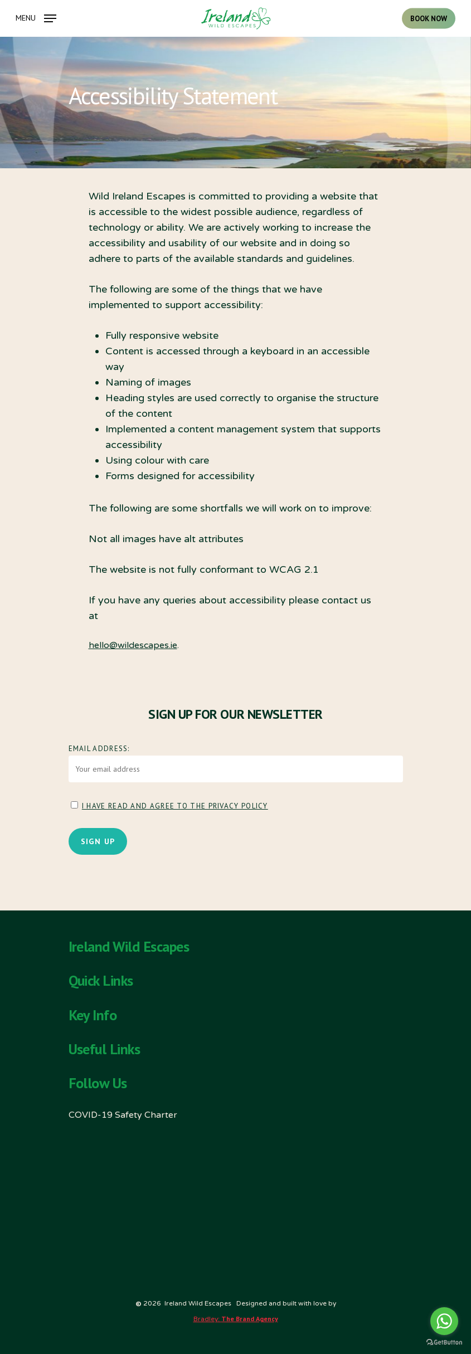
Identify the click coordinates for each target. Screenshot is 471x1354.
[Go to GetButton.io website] (444, 1342)
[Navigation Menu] (36, 18)
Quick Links (101, 981)
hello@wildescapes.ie (133, 645)
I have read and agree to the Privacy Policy (175, 806)
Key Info (93, 1015)
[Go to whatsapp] (444, 1321)
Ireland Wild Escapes (129, 947)
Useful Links (104, 1049)
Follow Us (98, 1083)
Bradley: (235, 1319)
